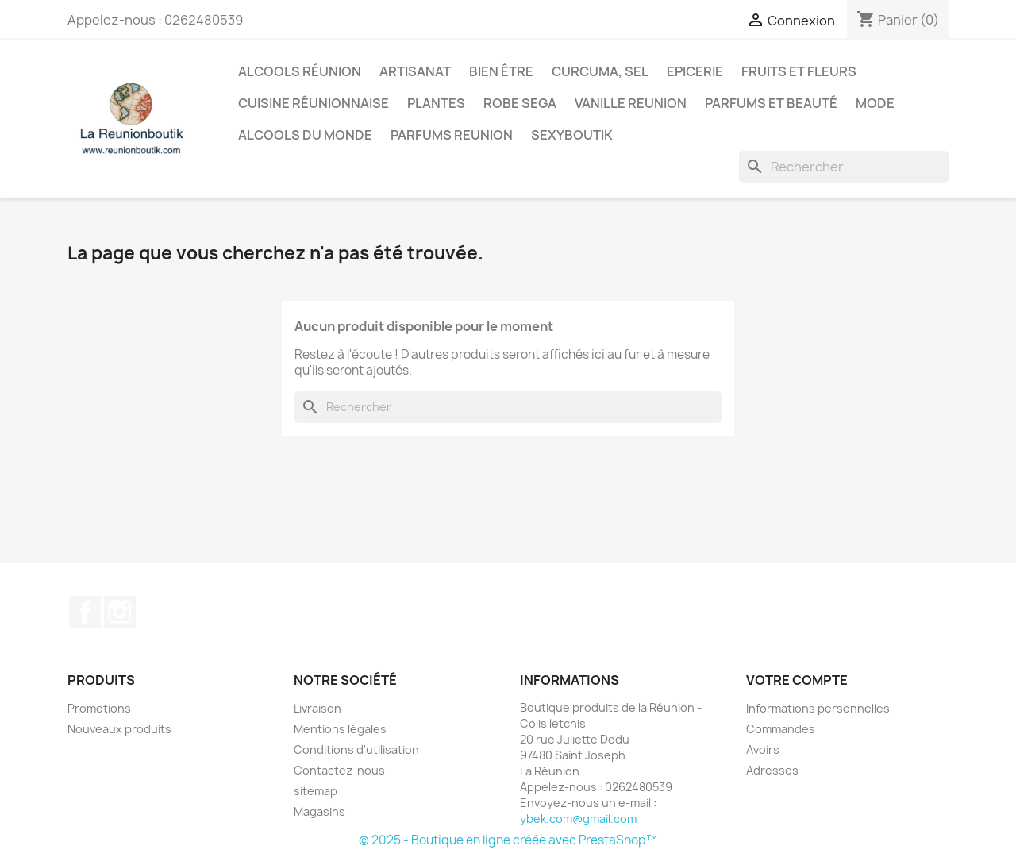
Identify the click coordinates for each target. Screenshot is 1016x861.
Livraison (317, 708)
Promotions (99, 708)
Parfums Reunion (452, 135)
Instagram (120, 612)
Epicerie (695, 71)
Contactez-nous (339, 770)
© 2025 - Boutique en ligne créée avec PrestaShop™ (508, 840)
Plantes (436, 103)
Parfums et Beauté (771, 103)
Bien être (501, 71)
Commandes (780, 728)
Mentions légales (340, 728)
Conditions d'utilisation (356, 749)
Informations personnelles (818, 708)
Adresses (772, 770)
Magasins (319, 811)
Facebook (85, 612)
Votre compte (797, 680)
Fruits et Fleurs (798, 71)
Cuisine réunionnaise (313, 103)
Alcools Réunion (299, 71)
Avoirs (762, 749)
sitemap (315, 790)
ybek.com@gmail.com (578, 818)
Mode (875, 103)
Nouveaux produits (119, 728)
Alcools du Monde (305, 135)
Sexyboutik (572, 135)
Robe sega (519, 103)
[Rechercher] (844, 167)
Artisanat (415, 71)
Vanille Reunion (631, 103)
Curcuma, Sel (600, 71)
